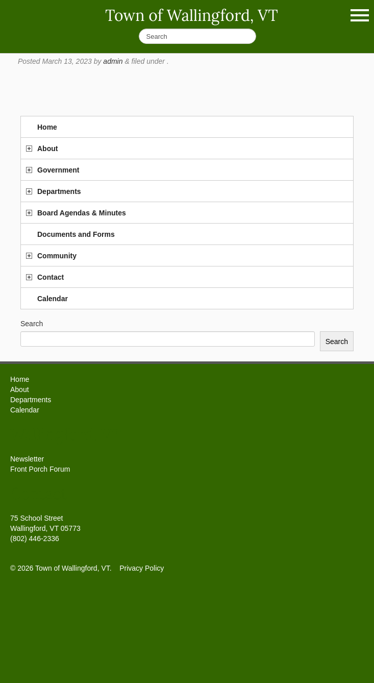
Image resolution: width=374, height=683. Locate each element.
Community (57, 256)
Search (31, 324)
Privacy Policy (141, 568)
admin (112, 61)
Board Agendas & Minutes (81, 213)
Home (47, 127)
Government (58, 170)
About (47, 148)
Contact (50, 277)
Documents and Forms (76, 234)
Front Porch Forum (40, 469)
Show (360, 15)
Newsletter (27, 459)
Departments (59, 191)
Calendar (52, 299)
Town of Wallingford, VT (191, 15)
